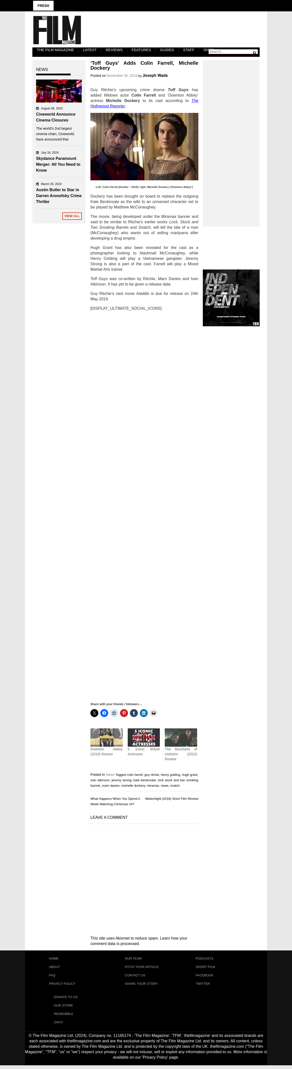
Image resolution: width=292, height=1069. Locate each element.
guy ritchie (151, 775)
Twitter (203, 985)
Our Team (133, 959)
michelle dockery (133, 785)
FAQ (52, 976)
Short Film (205, 967)
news (164, 785)
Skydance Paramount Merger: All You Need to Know (58, 164)
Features (141, 50)
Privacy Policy (62, 985)
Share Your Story (141, 985)
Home (54, 959)
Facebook (204, 976)
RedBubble (63, 1017)
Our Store (63, 1008)
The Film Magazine (55, 50)
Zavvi (58, 1026)
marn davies (111, 785)
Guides (167, 50)
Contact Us (135, 976)
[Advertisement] (144, 506)
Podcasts (204, 959)
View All (72, 216)
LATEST (90, 50)
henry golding (170, 775)
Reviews (114, 50)
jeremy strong (121, 780)
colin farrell (135, 775)
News (110, 775)
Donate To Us (66, 999)
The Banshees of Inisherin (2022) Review (181, 754)
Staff (188, 50)
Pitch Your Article (142, 967)
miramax (153, 785)
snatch (175, 785)
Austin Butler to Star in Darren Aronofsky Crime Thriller (59, 196)
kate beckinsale (144, 780)
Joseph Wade (155, 75)
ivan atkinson (99, 780)
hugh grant (189, 775)
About (54, 967)
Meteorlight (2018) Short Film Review (171, 799)
